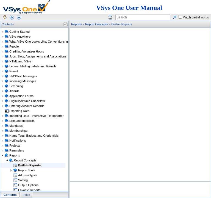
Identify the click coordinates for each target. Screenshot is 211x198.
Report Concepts (96, 24)
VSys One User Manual (129, 7)
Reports (76, 24)
